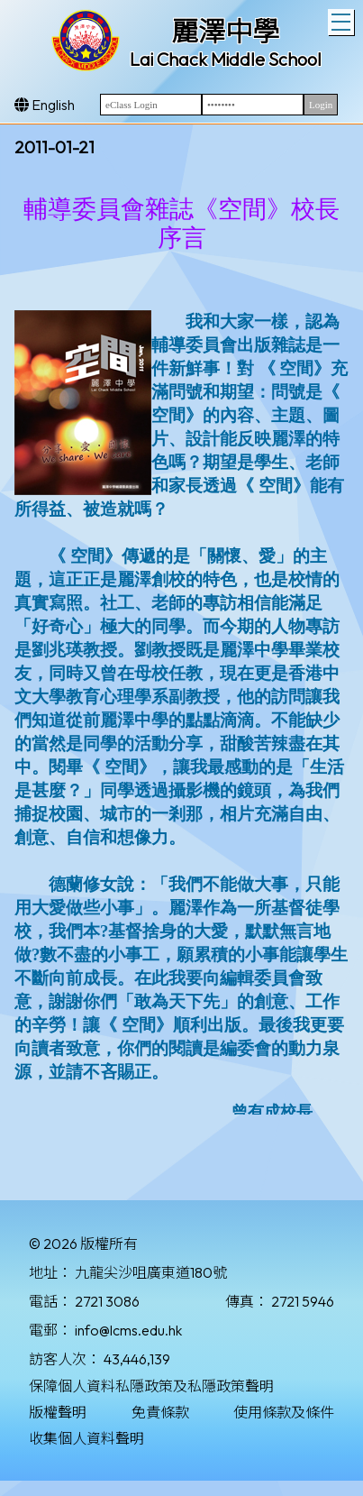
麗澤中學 (225, 31)
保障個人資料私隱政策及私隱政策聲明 (151, 1386)
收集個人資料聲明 (86, 1438)
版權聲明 (57, 1412)
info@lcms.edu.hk (128, 1330)
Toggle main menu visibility (342, 20)
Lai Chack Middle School (226, 59)
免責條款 (160, 1412)
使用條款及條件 (283, 1412)
